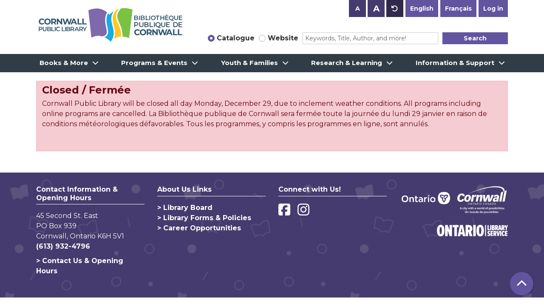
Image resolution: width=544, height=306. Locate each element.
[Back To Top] (521, 283)
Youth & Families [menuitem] (249, 63)
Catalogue (236, 38)
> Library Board (184, 208)
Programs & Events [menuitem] (154, 63)
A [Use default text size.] (394, 8)
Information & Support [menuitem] (455, 63)
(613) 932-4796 (63, 246)
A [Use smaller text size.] (357, 8)
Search (475, 38)
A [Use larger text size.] (376, 8)
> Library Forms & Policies (204, 218)
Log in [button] (493, 8)
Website (283, 38)
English (422, 8)
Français (458, 8)
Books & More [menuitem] (64, 63)
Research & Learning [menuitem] (346, 63)
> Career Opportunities (199, 228)
